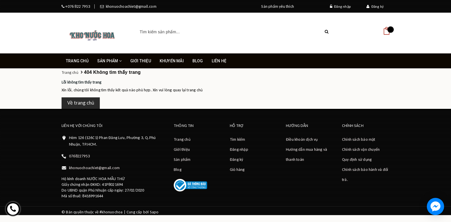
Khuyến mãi (172, 61)
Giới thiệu (140, 61)
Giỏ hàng (237, 169)
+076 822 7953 (77, 6)
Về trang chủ (80, 103)
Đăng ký (375, 6)
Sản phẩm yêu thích (277, 6)
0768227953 (79, 156)
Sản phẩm (109, 63)
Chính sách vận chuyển (361, 149)
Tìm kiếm (237, 139)
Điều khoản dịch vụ (302, 139)
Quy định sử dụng (357, 159)
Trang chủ (77, 61)
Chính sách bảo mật (358, 139)
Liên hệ (219, 61)
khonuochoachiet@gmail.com (130, 6)
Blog (197, 61)
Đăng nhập (340, 6)
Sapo (154, 212)
